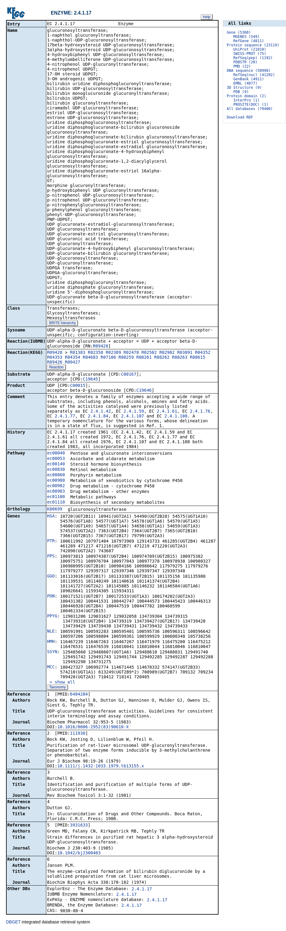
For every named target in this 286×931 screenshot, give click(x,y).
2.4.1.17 (142, 889)
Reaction (56, 368)
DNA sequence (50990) (249, 70)
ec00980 (56, 480)
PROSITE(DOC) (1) (250, 104)
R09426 (54, 362)
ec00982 (56, 486)
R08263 (180, 357)
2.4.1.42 (100, 411)
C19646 (144, 390)
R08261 (144, 357)
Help (206, 17)
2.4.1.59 (133, 411)
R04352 (202, 353)
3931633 (79, 825)
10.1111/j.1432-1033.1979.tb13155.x (100, 766)
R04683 (90, 357)
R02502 (149, 353)
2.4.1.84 (98, 416)
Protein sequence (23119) (253, 45)
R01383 (77, 353)
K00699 (54, 509)
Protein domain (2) (246, 96)
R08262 (162, 357)
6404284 (79, 694)
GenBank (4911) (248, 79)
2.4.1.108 (175, 416)
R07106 (108, 357)
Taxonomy (57, 688)
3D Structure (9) (244, 87)
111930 (77, 733)
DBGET (13, 922)
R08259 (126, 357)
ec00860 (56, 475)
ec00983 (56, 491)
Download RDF (240, 117)
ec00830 (56, 469)
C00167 (128, 374)
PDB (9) (241, 92)
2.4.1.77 (65, 416)
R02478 (131, 353)
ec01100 (56, 497)
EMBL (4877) (245, 83)
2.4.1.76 (200, 411)
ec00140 (56, 464)
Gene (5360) (239, 32)
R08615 (197, 357)
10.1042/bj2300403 (78, 853)
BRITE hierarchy (62, 323)
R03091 (184, 353)
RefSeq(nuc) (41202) (254, 75)
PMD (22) (242, 66)
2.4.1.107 (132, 416)
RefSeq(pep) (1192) (253, 58)
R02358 (95, 353)
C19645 (90, 379)
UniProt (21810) (249, 49)
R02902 (167, 353)
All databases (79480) (250, 109)
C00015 (77, 386)
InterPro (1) (246, 100)
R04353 (54, 357)
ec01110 (56, 502)
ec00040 (56, 453)
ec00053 (56, 459)
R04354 (72, 357)
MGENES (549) (246, 37)
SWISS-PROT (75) (249, 54)
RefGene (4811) (248, 41)
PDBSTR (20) (245, 62)
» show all (61, 682)
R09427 (72, 362)
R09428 (100, 346)
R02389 (113, 353)
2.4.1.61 (167, 411)
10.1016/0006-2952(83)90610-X (93, 727)
